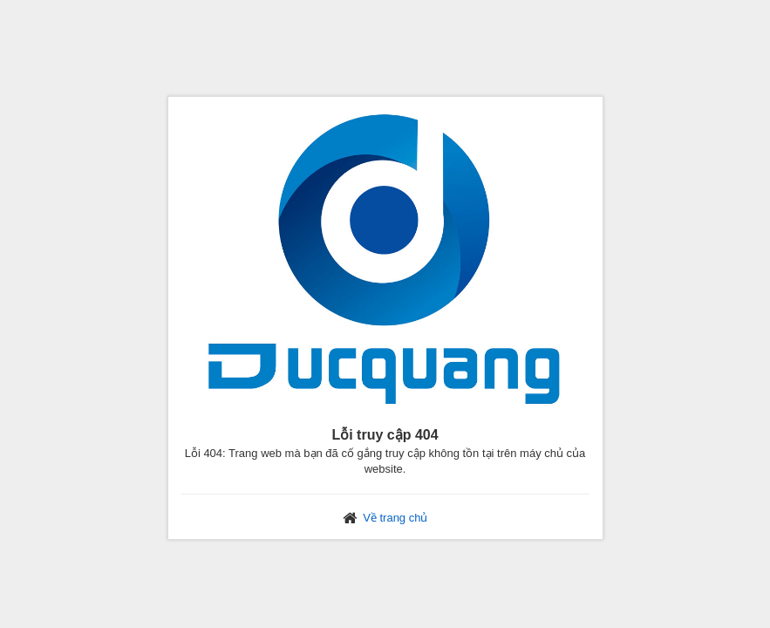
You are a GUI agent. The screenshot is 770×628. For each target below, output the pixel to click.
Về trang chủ (395, 517)
